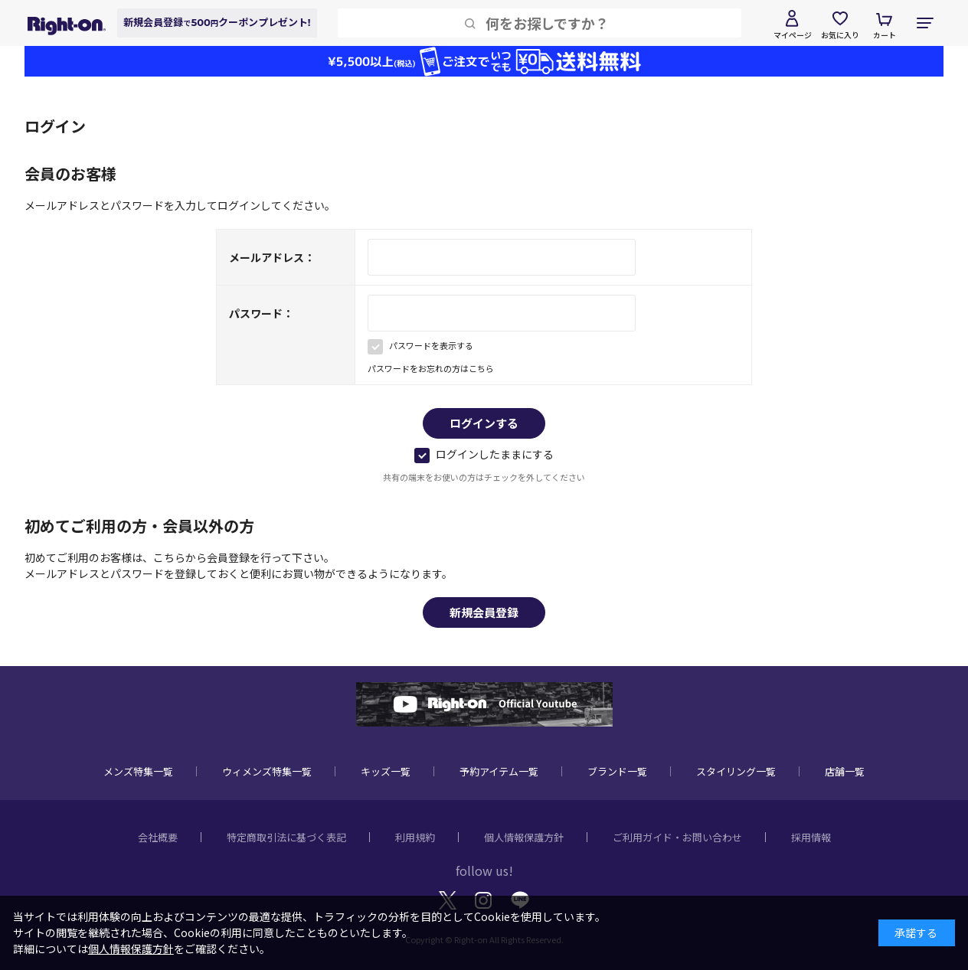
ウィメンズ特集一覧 (267, 771)
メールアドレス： (272, 257)
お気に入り (840, 35)
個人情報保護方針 (524, 837)
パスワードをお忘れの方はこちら (431, 368)
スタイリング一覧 (736, 771)
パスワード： (261, 313)
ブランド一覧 (617, 771)
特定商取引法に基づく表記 (286, 837)
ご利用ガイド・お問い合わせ (677, 837)
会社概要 (158, 837)
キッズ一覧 (385, 771)
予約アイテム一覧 (498, 771)
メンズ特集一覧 (138, 771)
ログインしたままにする (484, 454)
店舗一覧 (845, 771)
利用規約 (415, 837)
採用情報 (811, 837)
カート (884, 35)
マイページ (792, 35)
